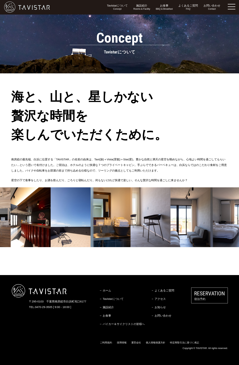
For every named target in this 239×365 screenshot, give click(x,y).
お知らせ (160, 307)
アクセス (160, 298)
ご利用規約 (106, 342)
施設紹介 (141, 7)
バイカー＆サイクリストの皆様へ (124, 324)
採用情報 (122, 342)
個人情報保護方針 (155, 342)
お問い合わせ (212, 7)
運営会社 (136, 342)
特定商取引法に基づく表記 (184, 342)
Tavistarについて (117, 7)
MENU (231, 6)
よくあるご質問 (188, 7)
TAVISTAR (27, 7)
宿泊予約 (209, 295)
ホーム (107, 290)
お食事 (164, 7)
